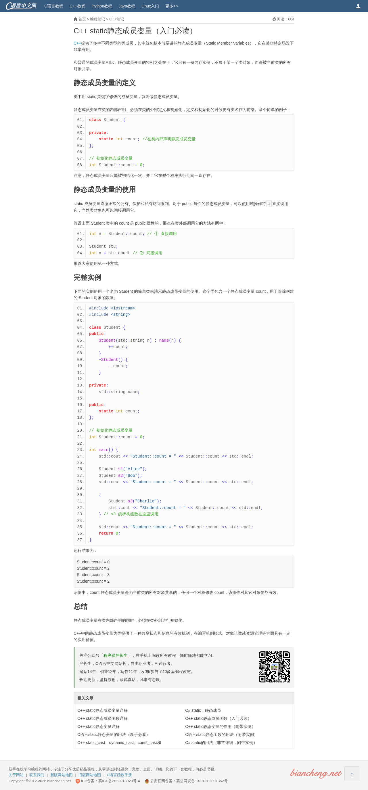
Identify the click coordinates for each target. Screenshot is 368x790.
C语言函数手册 (119, 775)
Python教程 (102, 6)
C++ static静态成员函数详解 (102, 718)
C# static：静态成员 (203, 710)
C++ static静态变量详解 (98, 726)
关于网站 (16, 775)
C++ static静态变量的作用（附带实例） (220, 726)
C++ (77, 43)
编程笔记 (97, 19)
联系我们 (36, 775)
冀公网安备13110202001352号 (202, 781)
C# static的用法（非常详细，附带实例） (221, 742)
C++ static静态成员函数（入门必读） (218, 718)
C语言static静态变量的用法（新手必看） (113, 734)
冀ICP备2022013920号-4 (119, 781)
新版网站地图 (61, 775)
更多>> (171, 6)
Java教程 (126, 6)
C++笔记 (116, 19)
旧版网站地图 (89, 775)
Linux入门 (150, 6)
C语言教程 (53, 6)
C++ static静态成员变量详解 (102, 710)
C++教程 (77, 6)
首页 (82, 19)
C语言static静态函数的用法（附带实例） (221, 734)
